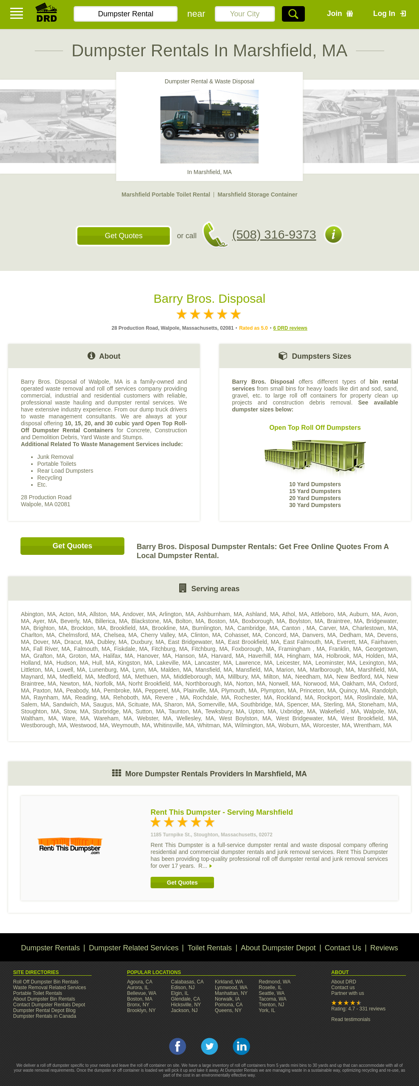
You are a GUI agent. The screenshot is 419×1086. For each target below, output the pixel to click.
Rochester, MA (253, 697)
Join (334, 13)
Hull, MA (103, 662)
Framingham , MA (301, 649)
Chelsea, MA (120, 635)
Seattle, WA (271, 993)
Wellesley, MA (195, 718)
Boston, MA (223, 621)
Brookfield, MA (129, 628)
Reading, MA (92, 697)
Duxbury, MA (147, 642)
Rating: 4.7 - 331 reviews (358, 1009)
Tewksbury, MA (225, 711)
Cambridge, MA (257, 628)
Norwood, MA (321, 683)
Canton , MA (298, 628)
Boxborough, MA (263, 621)
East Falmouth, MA (308, 642)
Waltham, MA (39, 718)
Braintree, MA (345, 621)
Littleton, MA (37, 669)
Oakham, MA (359, 683)
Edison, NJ (183, 987)
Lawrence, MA (254, 662)
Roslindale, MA (376, 697)
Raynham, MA (52, 697)
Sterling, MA (339, 704)
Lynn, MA (145, 669)
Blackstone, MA (151, 621)
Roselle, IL (270, 987)
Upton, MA (262, 711)
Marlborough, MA (332, 669)
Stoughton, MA (40, 711)
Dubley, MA (112, 642)
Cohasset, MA (243, 635)
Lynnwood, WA (231, 987)
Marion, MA (291, 669)
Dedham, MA (357, 635)
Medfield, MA (77, 676)
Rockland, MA (295, 697)
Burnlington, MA (213, 628)
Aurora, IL (138, 987)
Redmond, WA (275, 982)
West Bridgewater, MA (306, 718)
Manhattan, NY (231, 993)
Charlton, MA (38, 635)
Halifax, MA (118, 655)
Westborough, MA (44, 725)
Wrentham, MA (373, 725)
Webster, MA (154, 718)
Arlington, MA (176, 614)
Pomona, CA (229, 1005)
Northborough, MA (208, 683)
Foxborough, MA (253, 649)
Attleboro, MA (328, 614)
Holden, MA (381, 655)
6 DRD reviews (290, 328)
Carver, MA (334, 628)
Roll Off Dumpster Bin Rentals (46, 982)
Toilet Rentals (209, 948)
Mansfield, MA (213, 669)
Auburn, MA (364, 614)
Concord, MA (282, 635)
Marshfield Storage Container (257, 194)
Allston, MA (104, 614)
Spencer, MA (303, 704)
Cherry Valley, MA (164, 635)
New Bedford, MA (359, 676)
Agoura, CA (139, 982)
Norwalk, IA (227, 999)
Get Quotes (123, 236)
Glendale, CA (185, 999)
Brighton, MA (51, 628)
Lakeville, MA (173, 662)
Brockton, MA (88, 628)
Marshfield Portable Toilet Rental (166, 194)
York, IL (267, 1010)
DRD (47, 14)
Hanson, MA (191, 655)
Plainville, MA (200, 690)
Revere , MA (172, 697)
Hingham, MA (304, 655)
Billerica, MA (111, 621)
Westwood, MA (89, 725)
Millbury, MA (244, 676)
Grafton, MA (49, 655)
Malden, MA (176, 669)
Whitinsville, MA (173, 725)
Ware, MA (75, 718)
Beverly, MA (76, 621)
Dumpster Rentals (50, 948)
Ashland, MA (262, 614)
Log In (384, 13)
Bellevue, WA (141, 993)
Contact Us (343, 948)
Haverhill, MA (265, 655)
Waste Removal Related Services (49, 987)
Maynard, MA (38, 676)
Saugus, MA (108, 704)
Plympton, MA (279, 690)
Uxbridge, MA (298, 711)
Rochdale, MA (211, 697)
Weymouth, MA (130, 725)
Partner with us (347, 993)
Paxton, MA (48, 690)
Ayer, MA (44, 621)
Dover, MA (47, 642)
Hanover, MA (154, 655)
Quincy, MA (354, 690)
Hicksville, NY (186, 1005)
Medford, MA (114, 676)
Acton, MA (72, 614)
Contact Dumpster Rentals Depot (49, 1005)
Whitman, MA (214, 725)
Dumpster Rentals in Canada (44, 1016)
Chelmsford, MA (79, 635)
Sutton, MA (149, 711)
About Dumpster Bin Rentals (44, 999)
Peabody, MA (83, 690)
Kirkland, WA (229, 982)
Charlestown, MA (374, 628)
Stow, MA (75, 711)
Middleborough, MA (198, 676)
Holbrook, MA (344, 655)
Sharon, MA (179, 704)
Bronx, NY (138, 1005)
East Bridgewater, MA (196, 642)
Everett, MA (352, 642)
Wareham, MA (113, 718)
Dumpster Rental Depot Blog (44, 1010)
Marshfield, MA (377, 669)
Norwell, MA (284, 683)
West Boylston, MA (245, 718)
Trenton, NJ (271, 1005)
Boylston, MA (306, 621)
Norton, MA (251, 683)
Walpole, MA (379, 711)
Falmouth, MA (92, 649)
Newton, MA (75, 683)
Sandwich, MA (71, 704)
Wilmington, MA (255, 725)
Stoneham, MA (377, 704)
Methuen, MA (152, 676)
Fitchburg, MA (169, 649)
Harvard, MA (227, 655)
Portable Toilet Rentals (37, 993)
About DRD (343, 982)
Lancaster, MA (213, 662)
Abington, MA (38, 614)
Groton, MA (84, 655)
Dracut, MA (78, 642)
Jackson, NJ (184, 1010)
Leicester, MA (294, 662)
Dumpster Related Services (133, 948)
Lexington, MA (377, 662)
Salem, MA (35, 704)
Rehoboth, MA (132, 697)
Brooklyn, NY (141, 1010)
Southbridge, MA (262, 704)
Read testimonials (350, 1019)
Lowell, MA (71, 669)
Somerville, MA (217, 704)
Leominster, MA (335, 662)
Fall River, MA (51, 649)
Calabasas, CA (187, 982)
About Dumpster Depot (278, 948)
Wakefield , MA (339, 711)
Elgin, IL (180, 993)
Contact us (343, 987)
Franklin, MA (345, 649)
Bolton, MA (190, 621)
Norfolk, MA (110, 683)
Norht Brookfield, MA (155, 683)
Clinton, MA (206, 635)
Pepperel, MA (162, 690)
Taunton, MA (185, 711)
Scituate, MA (144, 704)
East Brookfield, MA (253, 642)
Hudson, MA (72, 662)
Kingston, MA (135, 662)
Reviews (384, 948)
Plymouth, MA (239, 690)
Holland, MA (37, 662)
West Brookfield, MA (368, 718)
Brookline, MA (170, 628)
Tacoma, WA (272, 999)
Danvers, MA (319, 635)
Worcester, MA (332, 725)
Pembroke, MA (123, 690)
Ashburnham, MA (220, 614)
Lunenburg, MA (109, 669)
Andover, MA (138, 614)
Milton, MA (277, 676)
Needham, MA (314, 676)
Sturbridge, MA (111, 711)
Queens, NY (228, 1010)
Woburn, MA (294, 725)
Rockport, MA (335, 697)
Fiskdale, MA (131, 649)
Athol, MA (294, 614)
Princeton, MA (318, 690)
